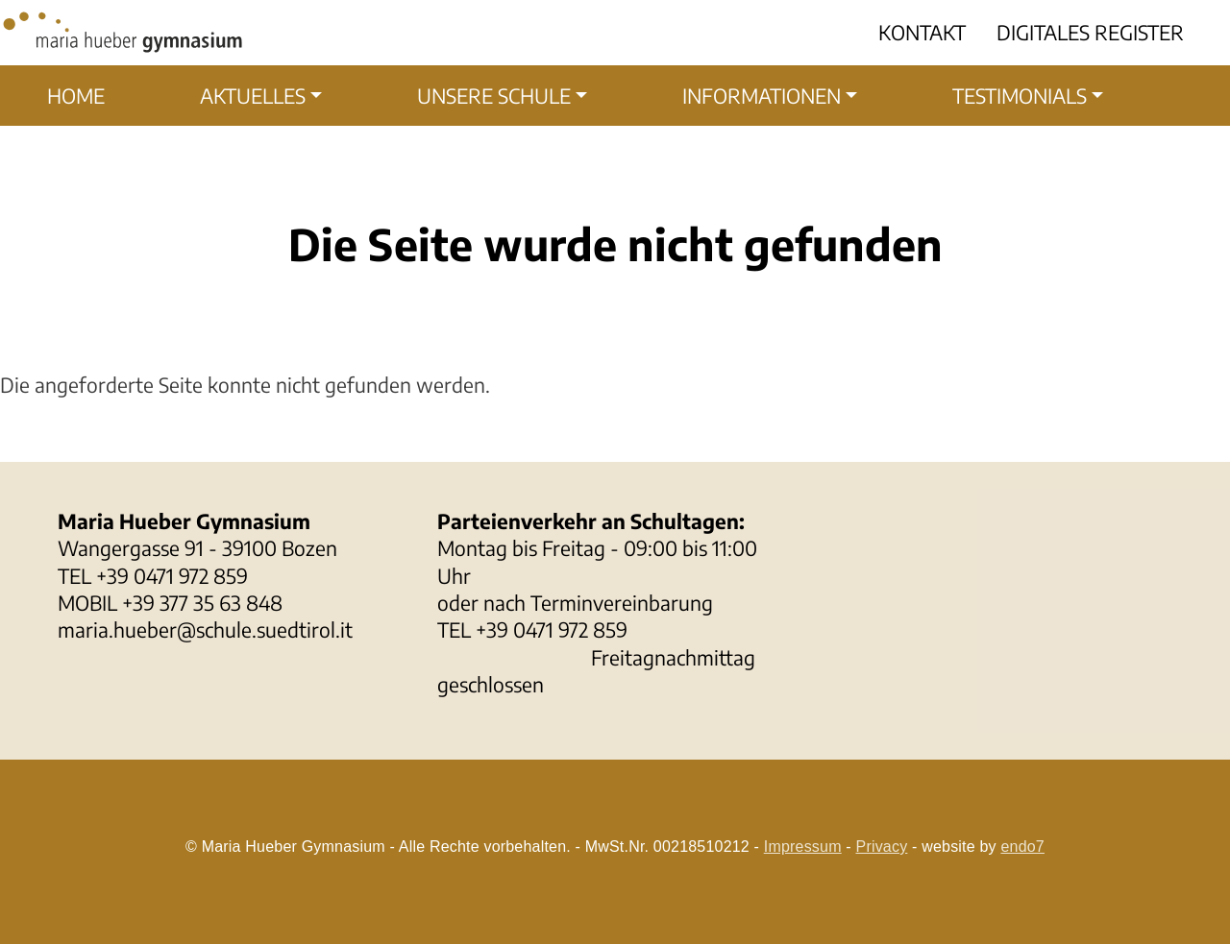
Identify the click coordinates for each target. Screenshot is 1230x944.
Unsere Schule (494, 96)
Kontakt (922, 32)
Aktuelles (253, 96)
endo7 (1022, 846)
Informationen (761, 96)
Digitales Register (1090, 32)
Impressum (803, 846)
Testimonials (1019, 96)
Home (76, 96)
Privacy (882, 846)
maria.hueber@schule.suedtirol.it (205, 629)
